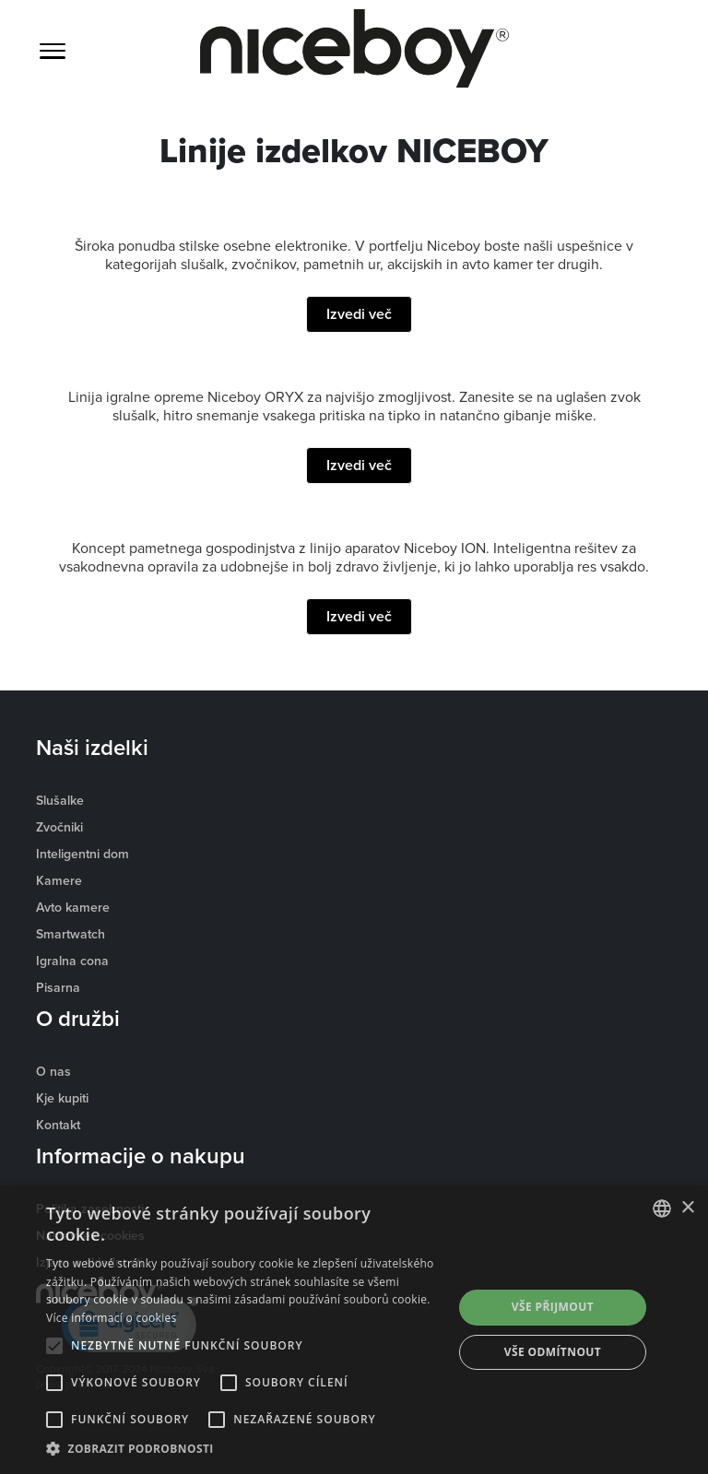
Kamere (59, 880)
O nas (53, 1071)
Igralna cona (72, 960)
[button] (243, 1449)
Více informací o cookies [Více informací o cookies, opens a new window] (111, 1318)
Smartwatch (70, 934)
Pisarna (58, 987)
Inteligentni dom (82, 853)
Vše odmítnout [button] (552, 1352)
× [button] (687, 1208)
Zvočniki (59, 827)
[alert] (354, 1329)
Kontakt (58, 1124)
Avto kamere (73, 907)
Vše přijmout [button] (553, 1307)
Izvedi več (359, 313)
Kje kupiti (62, 1098)
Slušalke (60, 800)
